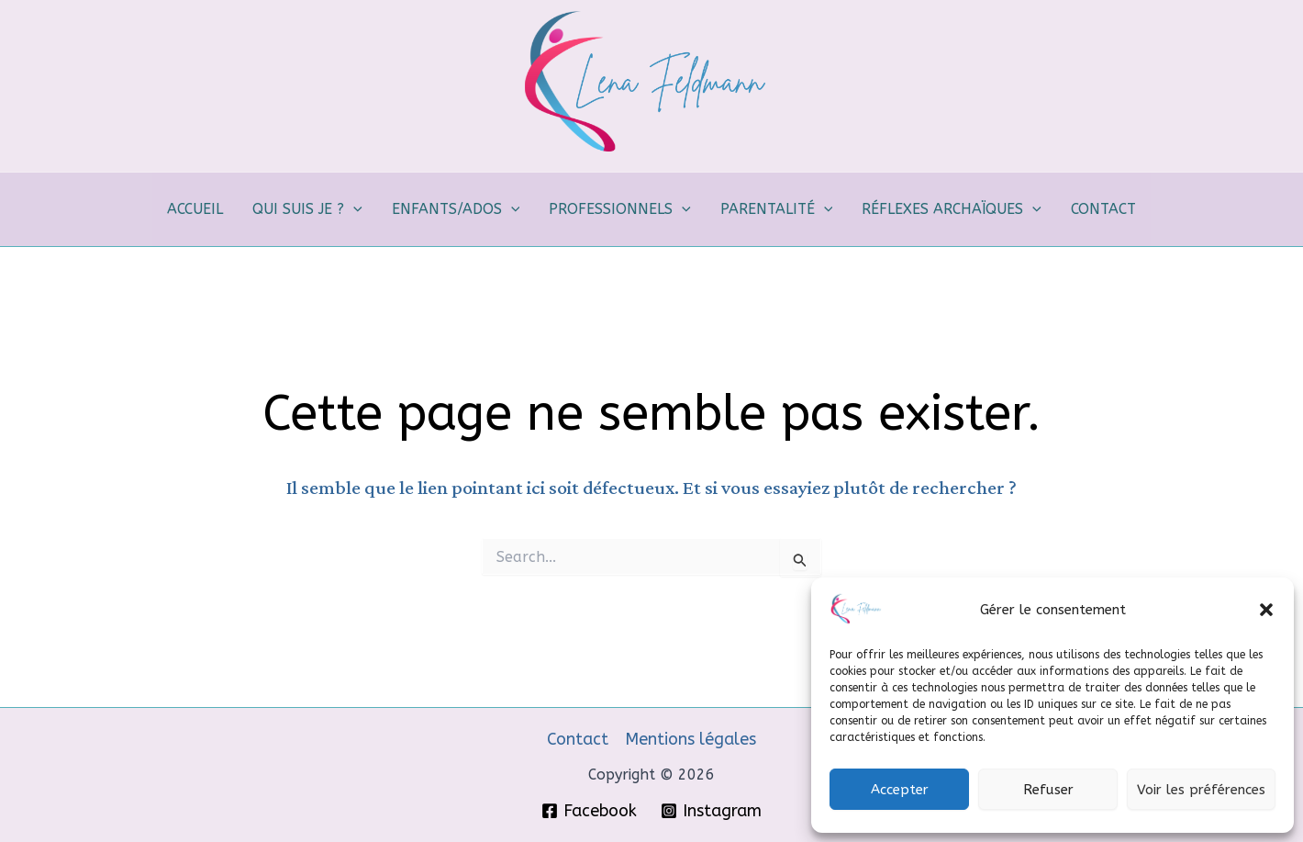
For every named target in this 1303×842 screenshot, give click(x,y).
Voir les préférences (1201, 789)
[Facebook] (589, 811)
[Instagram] (711, 811)
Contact (577, 739)
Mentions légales (690, 739)
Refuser (1048, 789)
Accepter (900, 789)
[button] (1266, 610)
